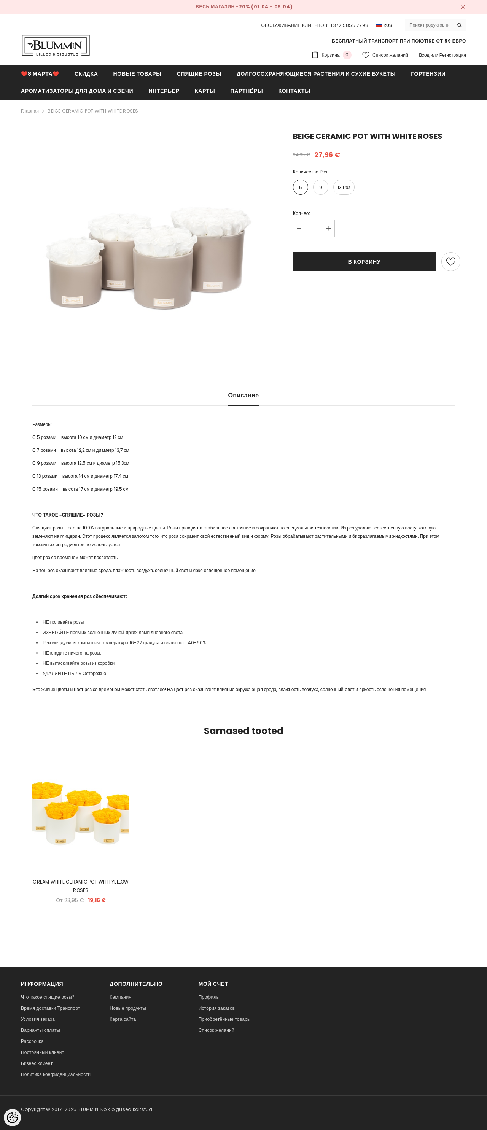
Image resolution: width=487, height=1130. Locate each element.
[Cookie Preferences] (12, 1117)
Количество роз (310, 171)
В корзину (364, 261)
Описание (243, 395)
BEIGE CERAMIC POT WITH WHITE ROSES (93, 111)
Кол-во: (301, 213)
